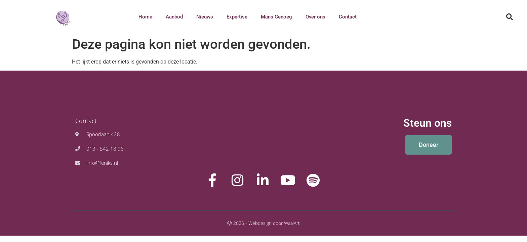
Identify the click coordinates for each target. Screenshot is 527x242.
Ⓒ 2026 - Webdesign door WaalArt (263, 223)
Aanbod (174, 17)
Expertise (237, 17)
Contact (348, 17)
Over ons (315, 17)
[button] (509, 17)
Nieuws (204, 17)
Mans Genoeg (276, 17)
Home (145, 17)
